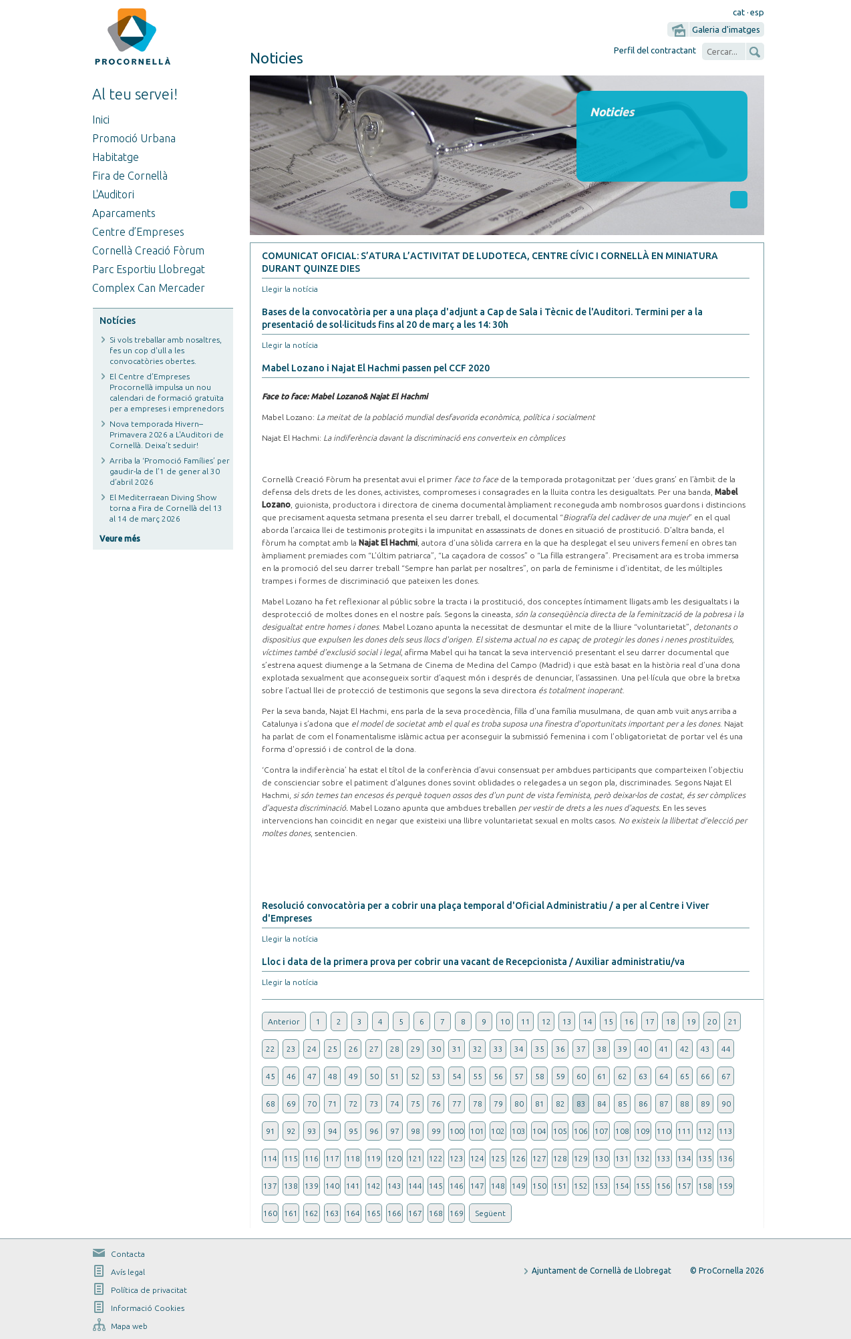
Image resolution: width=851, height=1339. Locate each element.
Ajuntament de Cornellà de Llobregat (601, 1270)
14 (587, 1021)
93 (312, 1131)
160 (270, 1213)
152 (581, 1185)
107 (601, 1131)
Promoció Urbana (134, 138)
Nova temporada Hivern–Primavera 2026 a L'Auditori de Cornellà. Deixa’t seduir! (167, 434)
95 (353, 1131)
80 (519, 1103)
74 (394, 1103)
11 (525, 1021)
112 (705, 1131)
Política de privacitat (149, 1290)
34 (519, 1048)
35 (539, 1048)
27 (374, 1048)
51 (394, 1076)
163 (332, 1213)
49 (353, 1076)
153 (601, 1185)
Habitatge (115, 157)
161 (291, 1213)
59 (560, 1076)
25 (332, 1048)
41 (664, 1048)
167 (415, 1213)
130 (601, 1158)
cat (739, 12)
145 (436, 1185)
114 (270, 1158)
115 (291, 1158)
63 (643, 1076)
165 (374, 1213)
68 (270, 1103)
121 (415, 1158)
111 (684, 1131)
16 (629, 1021)
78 (477, 1103)
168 (436, 1213)
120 (394, 1158)
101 (477, 1131)
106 (581, 1131)
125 (498, 1158)
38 (602, 1048)
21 (732, 1021)
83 (581, 1103)
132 (643, 1158)
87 (664, 1103)
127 (539, 1158)
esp (757, 12)
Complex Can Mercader (148, 288)
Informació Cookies (147, 1308)
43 (705, 1048)
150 (539, 1185)
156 (664, 1185)
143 (394, 1185)
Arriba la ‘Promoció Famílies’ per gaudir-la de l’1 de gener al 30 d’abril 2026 (170, 471)
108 (622, 1131)
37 (581, 1048)
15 (608, 1021)
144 (415, 1185)
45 (270, 1076)
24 (312, 1048)
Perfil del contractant (655, 50)
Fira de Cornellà (130, 176)
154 (622, 1185)
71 (332, 1103)
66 (705, 1076)
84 (602, 1103)
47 (312, 1076)
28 (394, 1048)
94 (332, 1131)
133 (664, 1158)
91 (270, 1131)
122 (436, 1158)
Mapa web (129, 1326)
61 (602, 1076)
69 (291, 1103)
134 (684, 1158)
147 (477, 1185)
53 (436, 1076)
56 (498, 1076)
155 (643, 1185)
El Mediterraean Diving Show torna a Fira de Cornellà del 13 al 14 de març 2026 (166, 508)
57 (519, 1076)
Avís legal (128, 1272)
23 (291, 1048)
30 (436, 1048)
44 (726, 1048)
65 (684, 1076)
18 (670, 1021)
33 (498, 1048)
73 (374, 1103)
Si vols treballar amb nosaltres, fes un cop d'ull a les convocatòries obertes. (166, 350)
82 (560, 1103)
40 (643, 1048)
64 (664, 1076)
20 (712, 1021)
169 (457, 1213)
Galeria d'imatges (726, 29)
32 (477, 1048)
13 (567, 1021)
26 (353, 1048)
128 (560, 1158)
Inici (101, 120)
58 (539, 1076)
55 (477, 1076)
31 (457, 1048)
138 (291, 1185)
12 (546, 1021)
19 (691, 1021)
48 (332, 1076)
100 (457, 1131)
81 (539, 1103)
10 (505, 1021)
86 (643, 1103)
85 (622, 1103)
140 (332, 1185)
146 (457, 1185)
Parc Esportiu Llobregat (148, 269)
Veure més (120, 538)
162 (312, 1213)
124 (477, 1158)
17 (650, 1021)
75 (415, 1103)
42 (684, 1048)
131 (622, 1158)
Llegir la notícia (290, 288)
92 (291, 1131)
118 (353, 1158)
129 (581, 1158)
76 (436, 1103)
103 (519, 1131)
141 (353, 1185)
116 (312, 1158)
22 (270, 1048)
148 (498, 1185)
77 (457, 1103)
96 (374, 1131)
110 (664, 1131)
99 (436, 1131)
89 (705, 1103)
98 (415, 1131)
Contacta (128, 1254)
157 (684, 1185)
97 (394, 1131)
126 (519, 1158)
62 (622, 1076)
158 (705, 1185)
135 (705, 1158)
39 (622, 1048)
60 (581, 1076)
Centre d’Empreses (138, 232)
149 (519, 1185)
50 (374, 1076)
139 (312, 1185)
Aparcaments (124, 213)
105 (560, 1131)
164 (353, 1213)
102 (498, 1131)
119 (374, 1158)
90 (726, 1103)
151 (560, 1185)
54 (457, 1076)
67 (726, 1076)
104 (539, 1131)
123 (457, 1158)
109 (643, 1131)
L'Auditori (113, 194)
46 (291, 1076)
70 (312, 1103)
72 (353, 1103)
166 (394, 1213)
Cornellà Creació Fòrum (148, 250)
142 (374, 1185)
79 (498, 1103)
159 (726, 1185)
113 (726, 1131)
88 (684, 1103)
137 (270, 1185)
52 (415, 1076)
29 (415, 1048)
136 (726, 1158)
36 (560, 1048)
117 (332, 1158)
